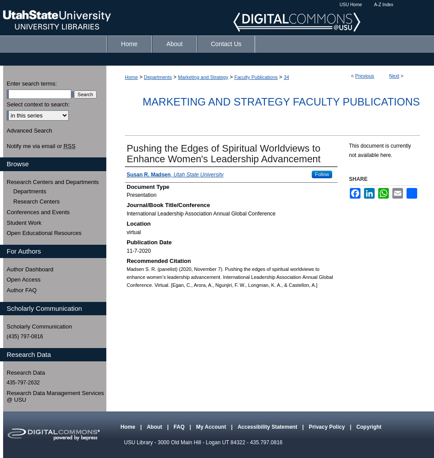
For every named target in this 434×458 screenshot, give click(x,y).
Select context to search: (38, 104)
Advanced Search (29, 130)
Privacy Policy (327, 427)
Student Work (24, 222)
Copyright (369, 427)
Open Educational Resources (44, 233)
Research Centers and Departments (53, 182)
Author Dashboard (30, 269)
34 (286, 77)
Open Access (24, 279)
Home (131, 77)
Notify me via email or (41, 146)
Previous (364, 75)
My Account (212, 427)
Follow (322, 174)
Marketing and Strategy (203, 77)
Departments (158, 77)
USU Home (351, 4)
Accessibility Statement (267, 427)
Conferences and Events (38, 212)
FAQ (180, 427)
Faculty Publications (256, 77)
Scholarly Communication (39, 326)
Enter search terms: (32, 83)
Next (394, 75)
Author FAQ (22, 290)
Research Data (26, 372)
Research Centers (36, 201)
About (155, 427)
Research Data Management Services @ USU (55, 396)
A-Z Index (383, 4)
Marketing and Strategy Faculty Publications (281, 102)
